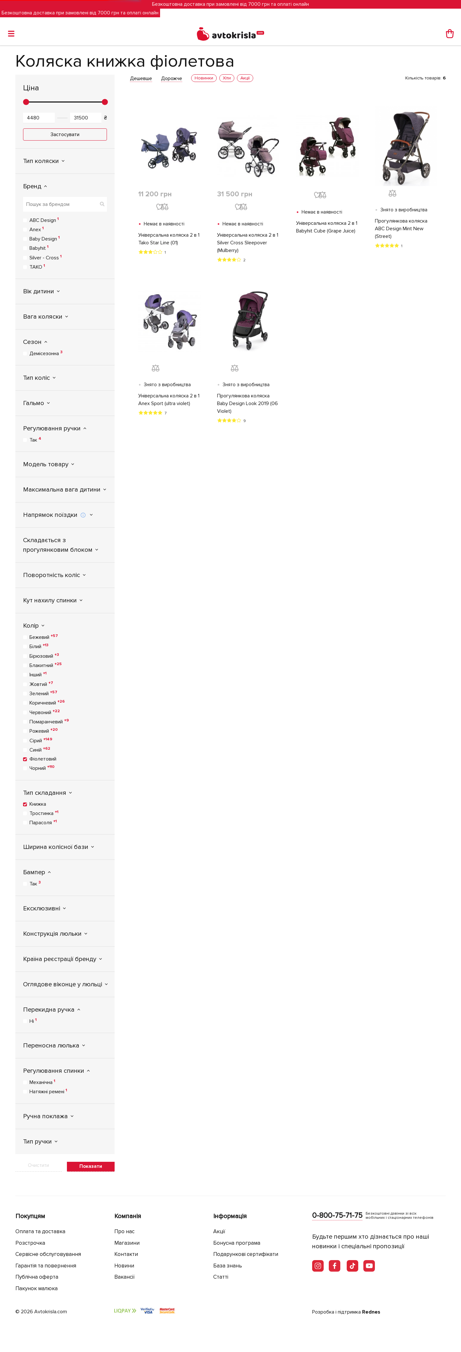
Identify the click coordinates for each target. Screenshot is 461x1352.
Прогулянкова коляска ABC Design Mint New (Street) (401, 229)
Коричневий (47, 702)
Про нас (124, 1231)
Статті (220, 1277)
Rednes (371, 1312)
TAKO (37, 266)
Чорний (41, 767)
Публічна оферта (36, 1277)
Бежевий (43, 636)
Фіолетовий (42, 759)
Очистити (38, 1165)
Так (35, 439)
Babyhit (38, 247)
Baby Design (44, 238)
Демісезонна (45, 353)
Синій (39, 749)
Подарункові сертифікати (245, 1254)
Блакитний (45, 665)
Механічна (42, 1082)
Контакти (126, 1254)
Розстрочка (30, 1243)
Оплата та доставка (40, 1231)
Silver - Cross (45, 257)
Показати (90, 1166)
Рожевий (43, 730)
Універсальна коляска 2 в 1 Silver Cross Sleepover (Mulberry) (247, 243)
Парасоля (43, 822)
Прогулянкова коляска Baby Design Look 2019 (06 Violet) (247, 403)
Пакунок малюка (36, 1288)
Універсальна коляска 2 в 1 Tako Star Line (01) (168, 239)
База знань (227, 1265)
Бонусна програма (236, 1243)
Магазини (127, 1243)
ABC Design (44, 220)
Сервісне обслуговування (48, 1254)
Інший (37, 674)
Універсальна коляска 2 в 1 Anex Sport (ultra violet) (168, 400)
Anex (36, 229)
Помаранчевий (49, 721)
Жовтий (41, 684)
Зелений (43, 693)
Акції (219, 1231)
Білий (38, 646)
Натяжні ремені (48, 1091)
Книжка (37, 804)
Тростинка (43, 813)
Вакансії (124, 1277)
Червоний (44, 712)
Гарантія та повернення (45, 1265)
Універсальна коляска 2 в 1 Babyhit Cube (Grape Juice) (326, 227)
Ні (32, 1020)
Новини (124, 1265)
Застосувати (65, 134)
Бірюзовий (44, 655)
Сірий (40, 740)
